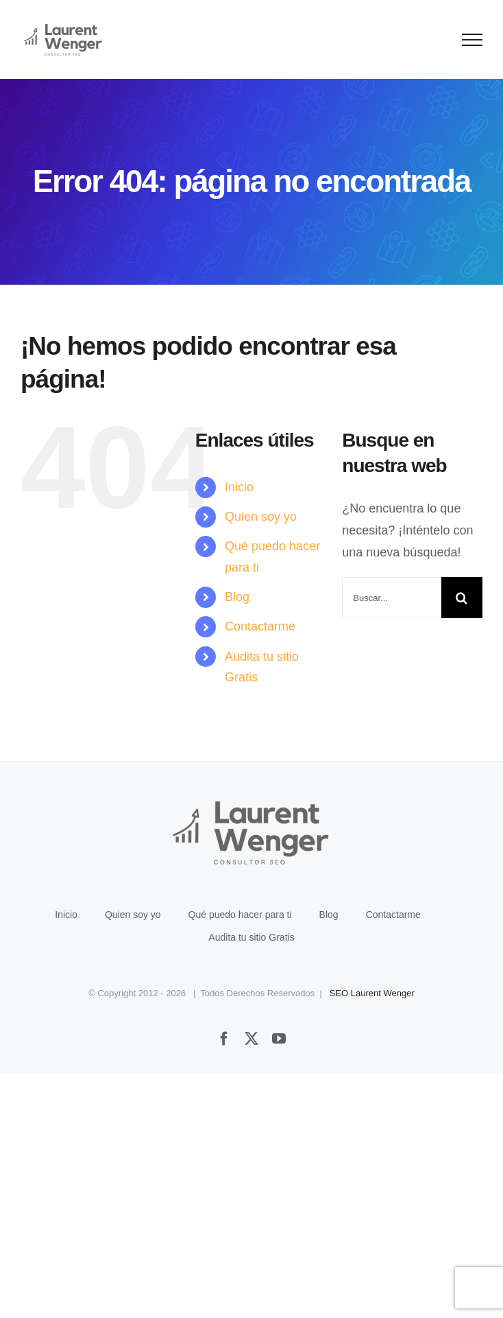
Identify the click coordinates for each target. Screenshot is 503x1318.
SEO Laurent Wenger (372, 993)
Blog (237, 597)
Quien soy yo (261, 516)
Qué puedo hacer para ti (240, 914)
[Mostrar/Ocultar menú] (472, 40)
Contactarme (260, 626)
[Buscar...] (391, 597)
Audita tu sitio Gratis (251, 937)
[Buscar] (461, 597)
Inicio (239, 487)
